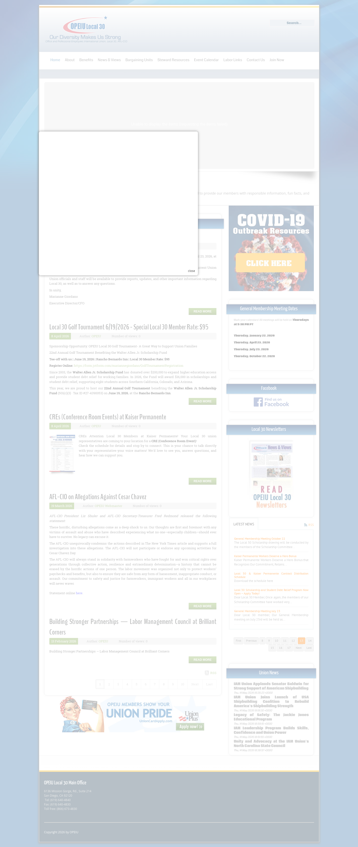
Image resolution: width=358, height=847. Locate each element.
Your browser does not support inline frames (176, 476)
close (252, 483)
